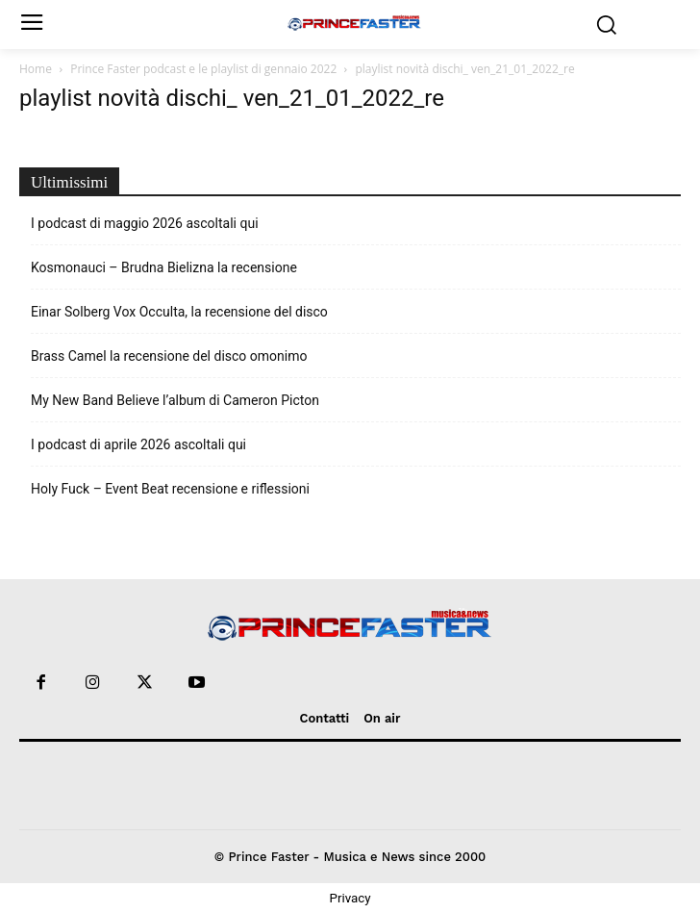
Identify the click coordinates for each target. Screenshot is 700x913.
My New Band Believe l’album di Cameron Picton (175, 400)
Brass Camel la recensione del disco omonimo (169, 356)
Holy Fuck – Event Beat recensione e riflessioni (170, 488)
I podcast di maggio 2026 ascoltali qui (145, 223)
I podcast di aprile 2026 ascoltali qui (138, 444)
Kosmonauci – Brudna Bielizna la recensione (164, 267)
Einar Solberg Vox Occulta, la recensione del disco (179, 311)
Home (35, 69)
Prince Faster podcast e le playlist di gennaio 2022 (203, 69)
